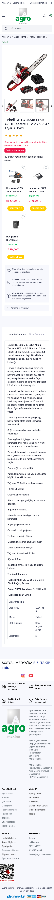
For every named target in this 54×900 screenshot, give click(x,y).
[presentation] (2, 105)
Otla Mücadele (8, 822)
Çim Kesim (6, 802)
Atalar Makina (35, 759)
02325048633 (35, 846)
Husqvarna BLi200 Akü (12, 238)
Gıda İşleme (7, 806)
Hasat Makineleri (9, 810)
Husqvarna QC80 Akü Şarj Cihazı (37, 190)
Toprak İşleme (8, 826)
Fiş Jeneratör (35, 753)
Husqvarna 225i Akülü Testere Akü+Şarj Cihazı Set (14, 190)
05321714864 (35, 850)
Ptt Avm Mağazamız (38, 777)
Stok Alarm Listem (10, 850)
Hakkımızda (34, 842)
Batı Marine (34, 756)
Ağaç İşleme (7, 794)
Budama (6, 798)
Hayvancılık (7, 814)
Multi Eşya (33, 750)
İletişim (32, 838)
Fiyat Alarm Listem (10, 858)
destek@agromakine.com (40, 854)
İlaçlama (6, 818)
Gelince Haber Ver (15, 150)
